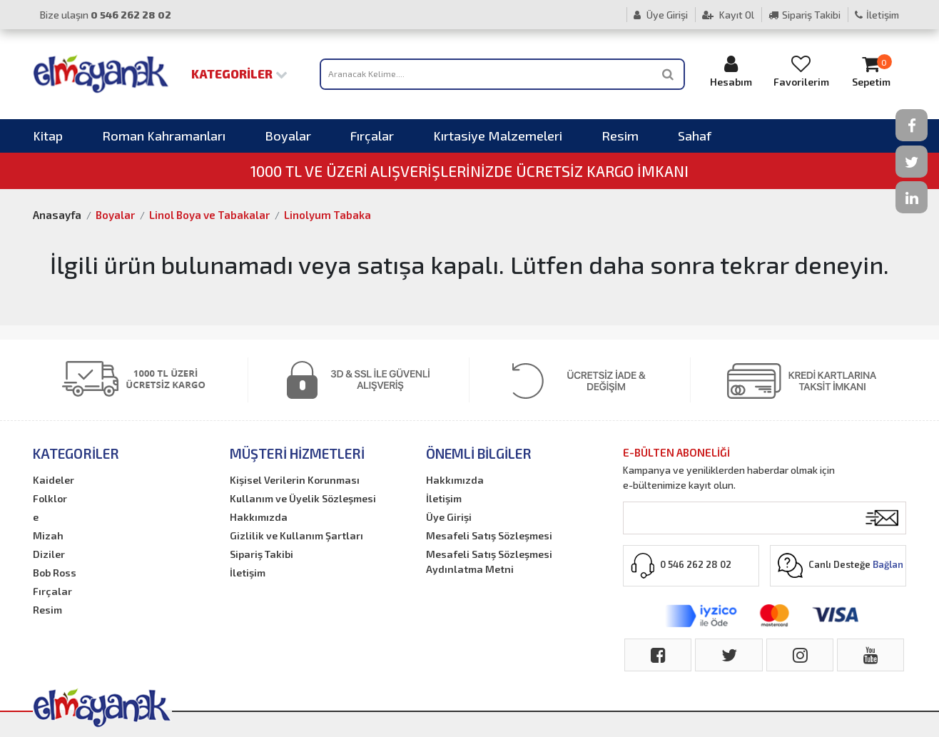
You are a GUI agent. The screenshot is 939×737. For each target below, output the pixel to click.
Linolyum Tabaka (327, 214)
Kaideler (53, 480)
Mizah (48, 535)
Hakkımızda (259, 517)
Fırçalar (372, 135)
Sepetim (871, 71)
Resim (620, 135)
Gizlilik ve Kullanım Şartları (296, 535)
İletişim (877, 15)
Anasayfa (57, 214)
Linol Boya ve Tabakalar (209, 214)
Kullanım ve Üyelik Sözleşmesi (303, 498)
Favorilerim (801, 71)
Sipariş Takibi (804, 15)
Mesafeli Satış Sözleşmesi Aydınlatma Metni (489, 561)
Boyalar (288, 135)
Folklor (50, 498)
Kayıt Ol (728, 15)
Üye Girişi (661, 15)
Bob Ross (54, 572)
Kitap (48, 135)
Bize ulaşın (105, 15)
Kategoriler (239, 73)
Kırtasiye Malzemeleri (497, 135)
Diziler (49, 554)
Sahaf (694, 135)
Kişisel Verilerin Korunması (295, 480)
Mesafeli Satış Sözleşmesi (489, 535)
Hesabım (731, 71)
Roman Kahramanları (163, 135)
